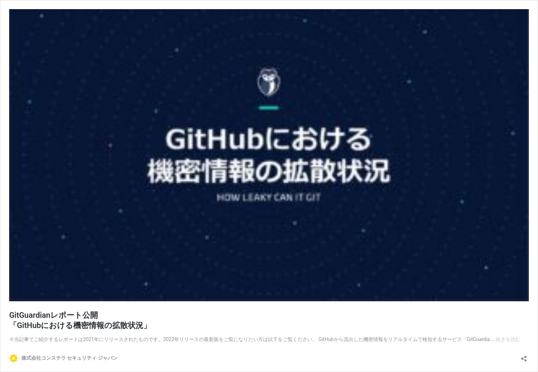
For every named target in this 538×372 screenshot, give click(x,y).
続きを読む (508, 339)
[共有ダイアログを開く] (524, 356)
